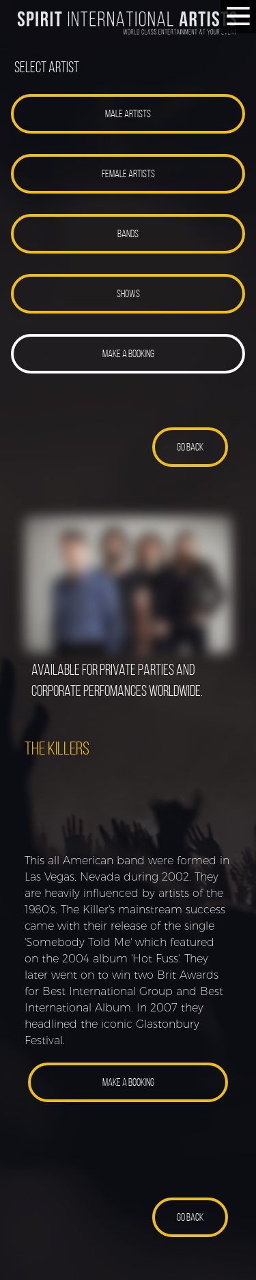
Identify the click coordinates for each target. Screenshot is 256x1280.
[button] (128, 114)
